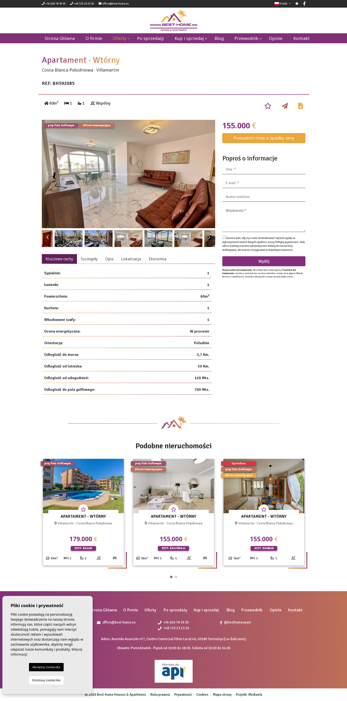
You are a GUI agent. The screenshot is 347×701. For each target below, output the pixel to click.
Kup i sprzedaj (189, 38)
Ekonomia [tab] (157, 258)
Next (209, 174)
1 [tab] (171, 577)
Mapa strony (222, 694)
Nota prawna (160, 694)
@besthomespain (235, 622)
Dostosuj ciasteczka (46, 680)
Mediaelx (255, 694)
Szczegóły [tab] (89, 258)
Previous (48, 174)
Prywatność (183, 694)
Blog (219, 38)
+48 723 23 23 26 (82, 3)
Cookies (202, 694)
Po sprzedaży (150, 38)
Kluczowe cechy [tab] (59, 258)
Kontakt (301, 38)
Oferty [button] (119, 38)
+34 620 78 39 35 (54, 3)
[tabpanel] (83, 514)
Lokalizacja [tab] (131, 258)
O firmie (94, 38)
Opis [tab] (109, 258)
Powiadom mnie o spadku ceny (263, 138)
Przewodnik (246, 38)
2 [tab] (176, 577)
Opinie (275, 38)
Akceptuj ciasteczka (46, 667)
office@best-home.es (115, 3)
